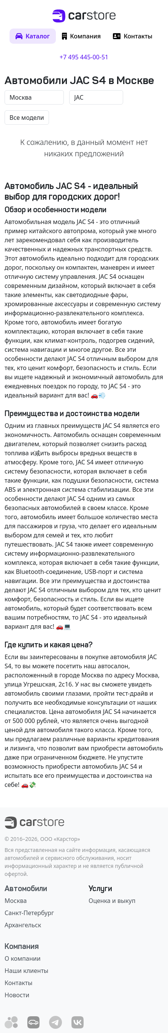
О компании (23, 958)
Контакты (18, 983)
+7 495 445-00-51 (84, 57)
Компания (22, 946)
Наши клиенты (26, 970)
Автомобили (26, 888)
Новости (17, 995)
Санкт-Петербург (29, 913)
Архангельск (23, 925)
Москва (16, 900)
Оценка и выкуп (112, 900)
